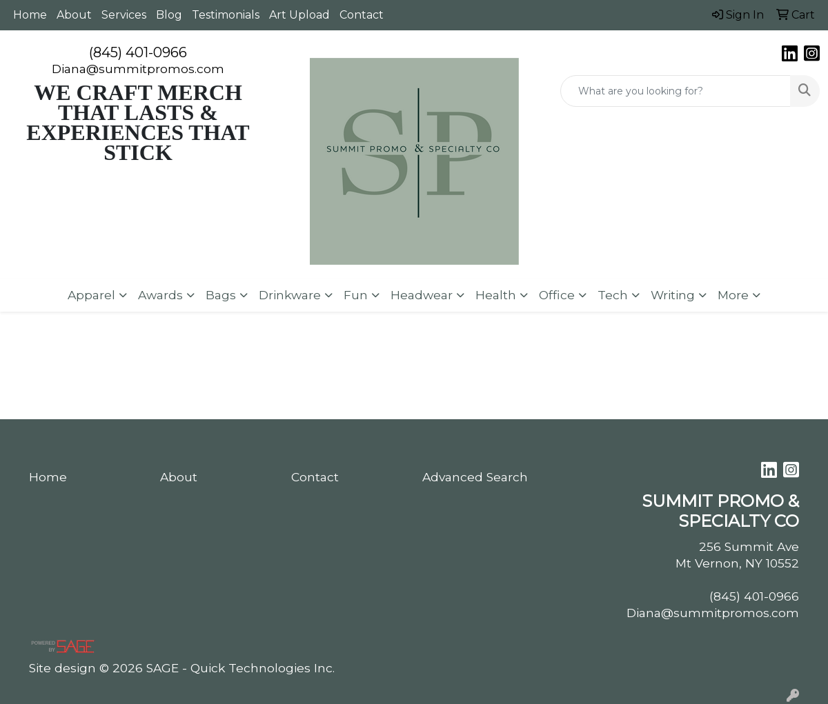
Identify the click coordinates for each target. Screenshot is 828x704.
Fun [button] (356, 295)
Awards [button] (160, 295)
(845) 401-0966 (138, 52)
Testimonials (225, 14)
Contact (361, 14)
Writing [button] (673, 295)
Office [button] (557, 295)
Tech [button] (613, 295)
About (74, 14)
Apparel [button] (91, 295)
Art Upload (299, 14)
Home (30, 14)
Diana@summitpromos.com (138, 68)
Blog (169, 14)
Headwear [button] (422, 295)
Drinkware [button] (290, 295)
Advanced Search (475, 477)
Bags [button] (221, 295)
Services (123, 14)
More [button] (733, 295)
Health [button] (495, 295)
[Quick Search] (675, 91)
